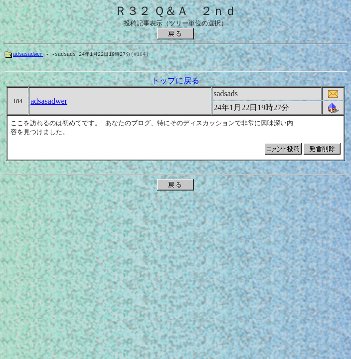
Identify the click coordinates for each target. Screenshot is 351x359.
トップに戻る (175, 82)
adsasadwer (28, 54)
